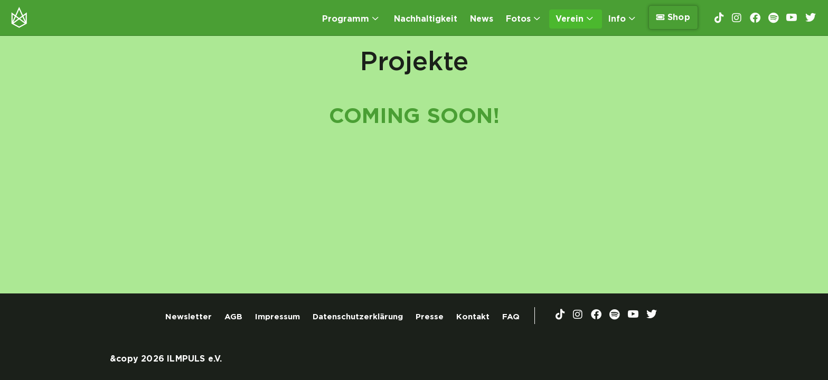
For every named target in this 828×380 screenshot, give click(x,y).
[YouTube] (791, 17)
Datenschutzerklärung (358, 316)
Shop (673, 17)
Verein (574, 19)
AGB (233, 316)
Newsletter (188, 316)
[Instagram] (736, 17)
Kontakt (473, 316)
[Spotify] (773, 17)
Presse (430, 316)
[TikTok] (719, 17)
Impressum (277, 316)
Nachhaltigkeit (425, 19)
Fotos (523, 19)
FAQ (511, 316)
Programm (350, 19)
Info (621, 19)
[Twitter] (810, 17)
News (481, 19)
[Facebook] (755, 17)
